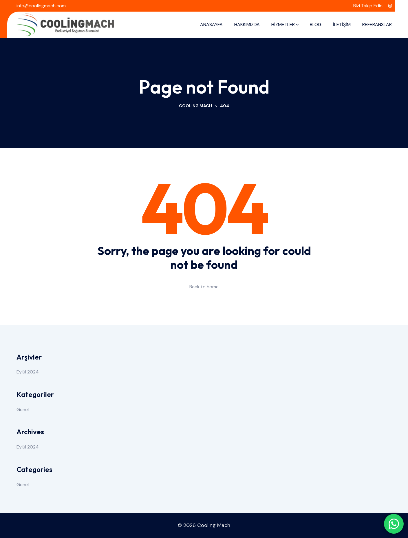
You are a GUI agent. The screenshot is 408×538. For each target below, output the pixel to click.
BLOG (315, 24)
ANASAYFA (211, 24)
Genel (23, 409)
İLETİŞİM (342, 24)
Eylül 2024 (28, 372)
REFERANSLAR (377, 24)
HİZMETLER (283, 24)
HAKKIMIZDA (247, 24)
